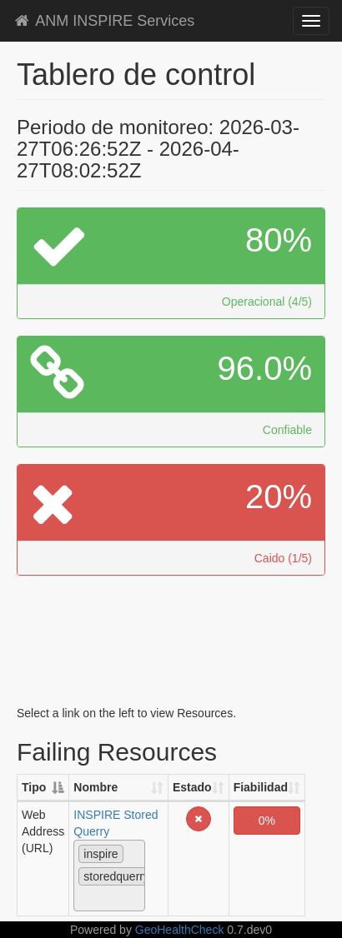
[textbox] (83, 898)
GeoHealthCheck (179, 929)
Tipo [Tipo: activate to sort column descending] (34, 787)
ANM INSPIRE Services (103, 20)
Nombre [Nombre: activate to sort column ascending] (95, 787)
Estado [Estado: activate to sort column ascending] (192, 787)
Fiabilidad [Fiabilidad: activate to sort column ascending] (261, 787)
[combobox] (109, 875)
